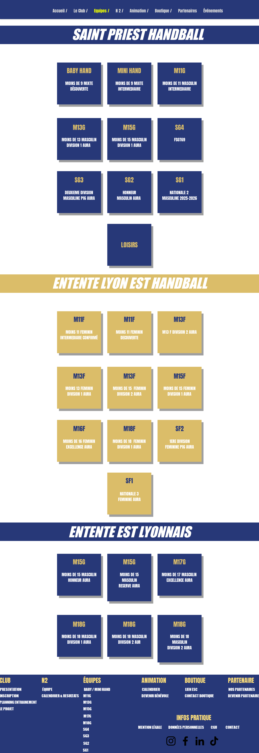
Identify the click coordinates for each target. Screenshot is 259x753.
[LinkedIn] (200, 741)
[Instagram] (171, 741)
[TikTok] (214, 741)
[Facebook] (185, 741)
